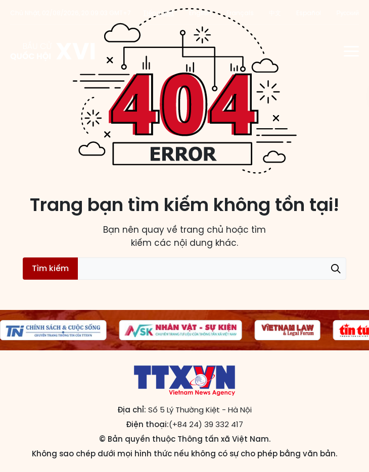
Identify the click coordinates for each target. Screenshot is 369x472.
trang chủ (201, 230)
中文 (275, 13)
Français (240, 13)
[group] (180, 330)
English (200, 13)
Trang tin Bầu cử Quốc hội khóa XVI (53, 51)
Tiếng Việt (158, 13)
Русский (347, 13)
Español (308, 13)
